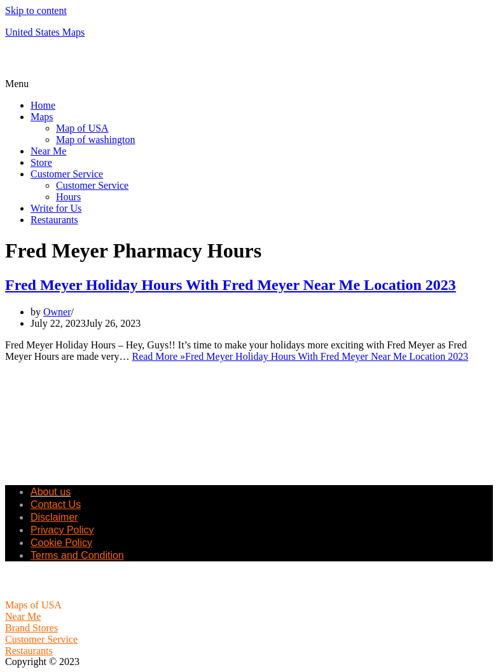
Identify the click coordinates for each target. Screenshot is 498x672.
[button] (249, 84)
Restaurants (54, 219)
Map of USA (82, 128)
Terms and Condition (77, 555)
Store (41, 162)
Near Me (48, 151)
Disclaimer (54, 517)
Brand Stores (31, 627)
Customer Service (67, 173)
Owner (57, 311)
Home (43, 105)
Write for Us (56, 208)
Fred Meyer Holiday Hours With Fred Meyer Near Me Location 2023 (230, 285)
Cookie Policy (61, 542)
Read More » (300, 356)
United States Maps (45, 32)
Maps (42, 116)
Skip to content (36, 10)
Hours (68, 196)
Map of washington (95, 139)
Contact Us (56, 504)
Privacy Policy (62, 530)
